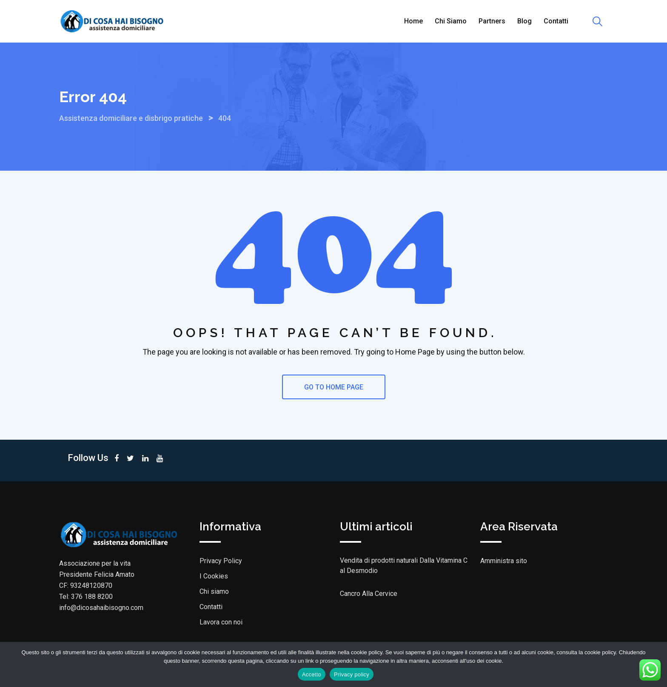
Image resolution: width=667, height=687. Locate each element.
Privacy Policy (221, 561)
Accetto (311, 674)
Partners (492, 21)
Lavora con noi (221, 622)
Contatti (556, 21)
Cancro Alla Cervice (368, 594)
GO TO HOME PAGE (333, 387)
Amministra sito (503, 561)
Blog (524, 21)
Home (413, 21)
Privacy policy (351, 674)
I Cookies (214, 576)
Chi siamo (451, 21)
